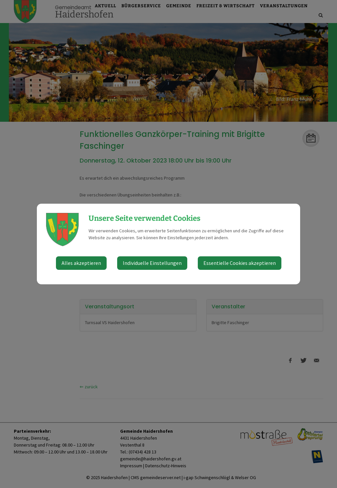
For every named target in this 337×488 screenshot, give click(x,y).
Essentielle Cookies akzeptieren (239, 263)
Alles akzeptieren (81, 263)
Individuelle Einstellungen (152, 263)
